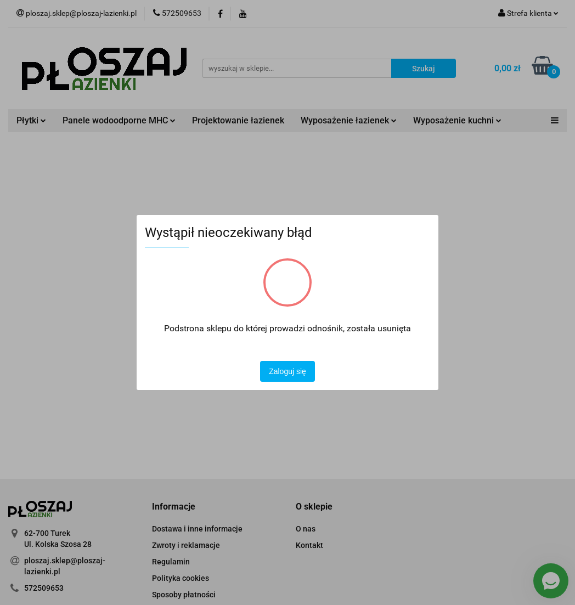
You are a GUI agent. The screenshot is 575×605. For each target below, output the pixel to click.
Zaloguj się (287, 371)
